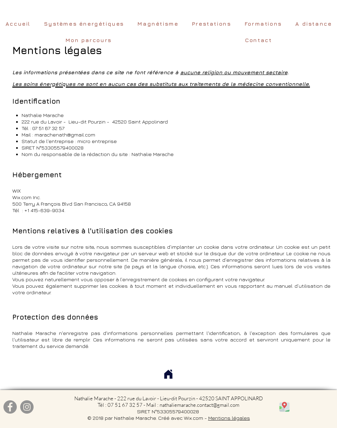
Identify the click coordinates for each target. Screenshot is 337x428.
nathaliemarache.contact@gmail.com (199, 405)
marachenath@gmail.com (65, 135)
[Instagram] (27, 407)
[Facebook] (10, 407)
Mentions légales (229, 418)
